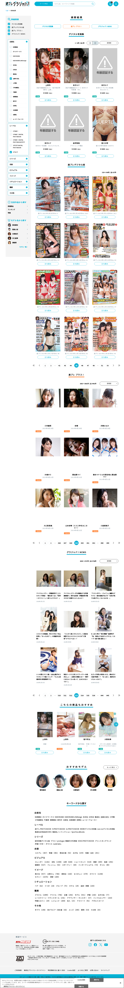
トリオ (50, 886)
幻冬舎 (15, 69)
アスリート (84, 901)
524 (82, 695)
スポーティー (70, 865)
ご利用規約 (18, 970)
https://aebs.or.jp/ (33, 959)
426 (59, 543)
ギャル (105, 865)
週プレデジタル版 (18, 27)
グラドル (42, 895)
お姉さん (54, 874)
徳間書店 (15, 96)
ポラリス (49, 844)
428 (70, 543)
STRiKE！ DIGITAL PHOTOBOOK (18, 135)
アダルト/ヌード (98, 901)
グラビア (15, 152)
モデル (80, 895)
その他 (12, 193)
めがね (78, 853)
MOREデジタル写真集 (88, 829)
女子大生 (104, 895)
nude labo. (57, 844)
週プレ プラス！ (17, 30)
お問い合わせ (94, 970)
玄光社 (15, 65)
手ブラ (40, 910)
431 (88, 543)
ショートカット (83, 862)
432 (93, 543)
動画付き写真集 (71, 841)
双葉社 (15, 115)
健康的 (40, 865)
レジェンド (58, 901)
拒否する (96, 980)
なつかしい (81, 874)
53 (108, 365)
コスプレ (41, 853)
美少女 (40, 874)
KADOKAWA (16, 56)
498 (102, 543)
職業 (11, 187)
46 (82, 365)
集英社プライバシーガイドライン (34, 970)
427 (65, 543)
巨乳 (57, 862)
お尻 (68, 862)
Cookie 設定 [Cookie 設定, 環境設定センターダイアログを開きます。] (81, 980)
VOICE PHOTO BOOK (86, 841)
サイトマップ (105, 970)
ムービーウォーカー (18, 119)
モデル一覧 (23, 247)
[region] (62, 983)
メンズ (74, 910)
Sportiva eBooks (78, 832)
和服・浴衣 (92, 853)
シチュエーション (16, 181)
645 (107, 695)
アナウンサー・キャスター (79, 898)
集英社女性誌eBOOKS (43, 832)
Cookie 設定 (71, 970)
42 (59, 365)
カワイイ (97, 874)
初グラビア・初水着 (57, 910)
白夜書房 (15, 110)
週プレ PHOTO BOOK (43, 829)
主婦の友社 (16, 78)
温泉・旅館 (88, 886)
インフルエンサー (103, 898)
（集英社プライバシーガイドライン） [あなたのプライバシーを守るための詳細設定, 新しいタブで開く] (14, 986)
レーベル (13, 126)
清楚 (55, 877)
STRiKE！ (15, 131)
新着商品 (11, 206)
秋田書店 (15, 47)
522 (70, 695)
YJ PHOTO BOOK (58, 829)
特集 (9, 213)
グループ (62, 886)
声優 (92, 895)
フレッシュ (54, 865)
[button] (116, 724)
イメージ (13, 176)
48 (93, 365)
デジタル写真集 (17, 24)
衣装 (11, 164)
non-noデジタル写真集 (106, 829)
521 (65, 695)
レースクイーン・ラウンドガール (50, 898)
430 (82, 543)
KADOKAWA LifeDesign (19, 60)
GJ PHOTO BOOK (72, 829)
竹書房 (15, 92)
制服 (54, 853)
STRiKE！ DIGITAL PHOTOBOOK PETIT (19, 141)
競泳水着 (66, 853)
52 (102, 365)
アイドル (56, 895)
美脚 (98, 862)
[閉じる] (120, 982)
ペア (39, 886)
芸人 (71, 901)
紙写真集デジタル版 (42, 841)
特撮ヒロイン (42, 901)
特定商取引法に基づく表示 (56, 970)
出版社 (12, 42)
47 (88, 365)
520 (59, 695)
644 (102, 695)
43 (65, 365)
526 (93, 695)
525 (88, 695)
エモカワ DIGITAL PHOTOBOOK (18, 146)
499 (107, 543)
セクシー (42, 877)
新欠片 (15, 101)
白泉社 (15, 105)
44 (71, 365)
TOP (7, 10)
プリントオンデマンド (103, 841)
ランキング (11, 209)
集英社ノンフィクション (61, 832)
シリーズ (13, 159)
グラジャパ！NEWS (18, 34)
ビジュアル (13, 170)
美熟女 (67, 874)
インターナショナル (88, 865)
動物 (85, 910)
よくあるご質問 (83, 970)
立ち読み (48, 100)
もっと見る (111, 767)
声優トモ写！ (40, 844)
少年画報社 (16, 87)
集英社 (15, 74)
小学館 (15, 83)
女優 (69, 895)
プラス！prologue (58, 841)
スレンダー (43, 862)
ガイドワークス (17, 51)
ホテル (74, 886)
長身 (109, 862)
